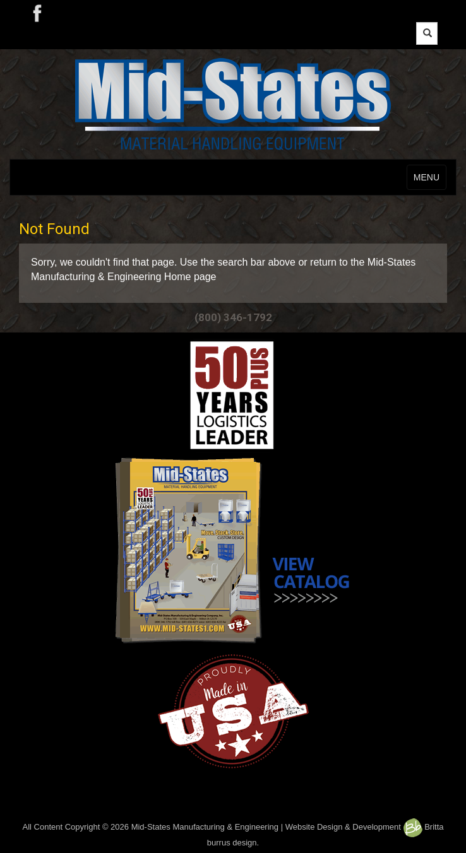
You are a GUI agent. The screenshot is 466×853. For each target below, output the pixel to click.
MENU (426, 177)
